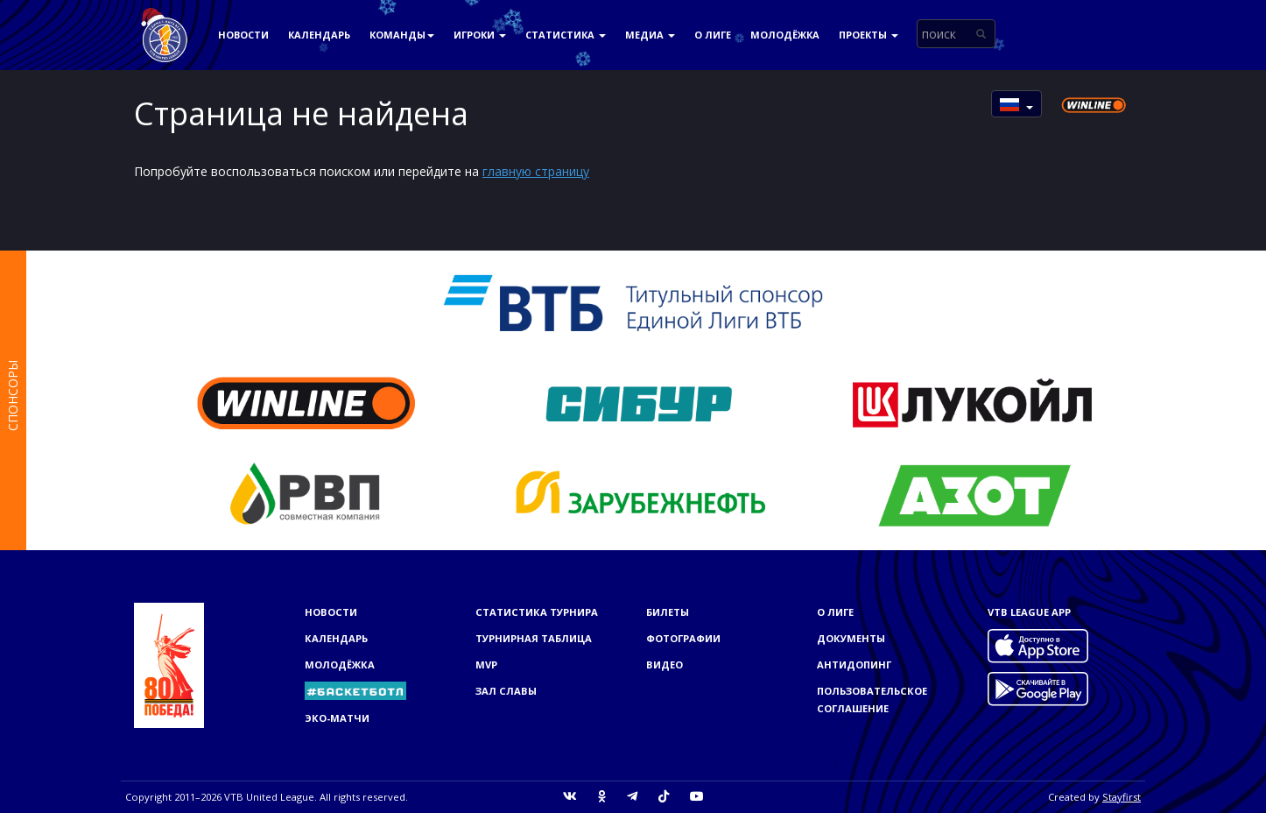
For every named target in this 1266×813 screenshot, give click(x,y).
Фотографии (683, 638)
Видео (664, 664)
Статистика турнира (536, 612)
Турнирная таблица (533, 638)
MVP (486, 664)
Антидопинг (854, 664)
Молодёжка (784, 34)
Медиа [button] (650, 34)
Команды (401, 34)
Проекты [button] (868, 34)
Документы (851, 638)
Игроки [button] (480, 34)
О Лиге (712, 34)
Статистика (565, 34)
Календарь (319, 34)
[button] (1016, 104)
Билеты (667, 612)
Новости (243, 34)
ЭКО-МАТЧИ (337, 718)
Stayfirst (1121, 796)
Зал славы (506, 690)
